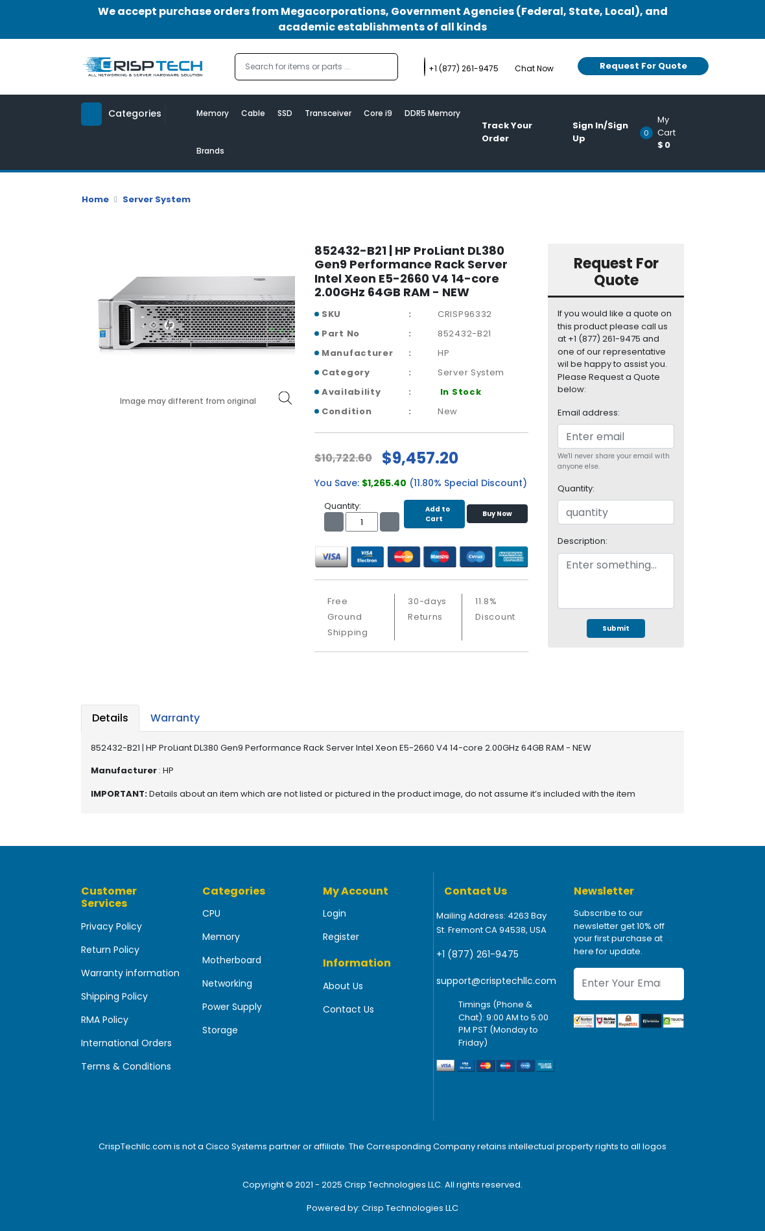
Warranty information (130, 973)
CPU (211, 913)
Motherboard (231, 960)
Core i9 (378, 113)
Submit (616, 628)
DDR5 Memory (432, 113)
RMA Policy (104, 1019)
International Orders (126, 1043)
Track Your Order (507, 132)
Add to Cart (434, 514)
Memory (212, 113)
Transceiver (328, 113)
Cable (253, 113)
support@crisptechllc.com (496, 980)
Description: (582, 541)
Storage (220, 1030)
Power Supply (232, 1006)
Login (334, 913)
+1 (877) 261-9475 (477, 954)
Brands (210, 150)
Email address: (589, 412)
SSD (284, 113)
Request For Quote (643, 66)
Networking (227, 983)
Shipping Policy (114, 996)
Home (95, 199)
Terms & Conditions (126, 1066)
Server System (157, 199)
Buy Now (497, 514)
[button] (666, 132)
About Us (343, 985)
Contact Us (348, 1009)
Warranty (175, 717)
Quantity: (576, 488)
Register (341, 936)
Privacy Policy (111, 926)
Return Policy (110, 949)
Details (110, 717)
